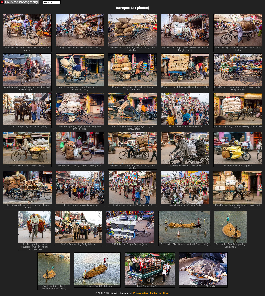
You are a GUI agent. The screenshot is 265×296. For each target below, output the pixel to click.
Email (166, 293)
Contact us (155, 293)
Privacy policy (140, 293)
